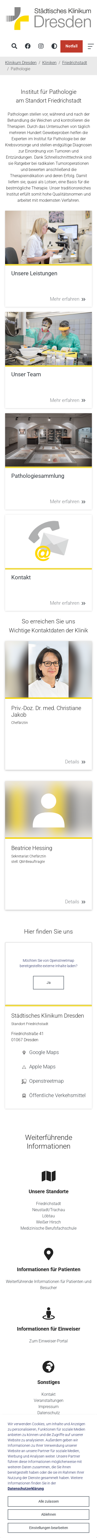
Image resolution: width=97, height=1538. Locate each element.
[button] (53, 1052)
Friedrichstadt (48, 1203)
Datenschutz (48, 1412)
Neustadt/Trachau (48, 1209)
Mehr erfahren (68, 299)
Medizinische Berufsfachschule (48, 1228)
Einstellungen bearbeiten (48, 1528)
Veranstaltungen (48, 1400)
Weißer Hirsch (48, 1222)
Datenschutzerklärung (26, 1488)
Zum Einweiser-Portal (48, 1341)
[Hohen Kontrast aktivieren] (54, 46)
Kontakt (48, 1394)
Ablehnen (48, 1514)
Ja (49, 982)
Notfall (72, 46)
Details (75, 762)
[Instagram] (41, 46)
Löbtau (48, 1215)
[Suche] (14, 46)
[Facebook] (27, 46)
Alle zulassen (48, 1501)
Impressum (48, 1406)
